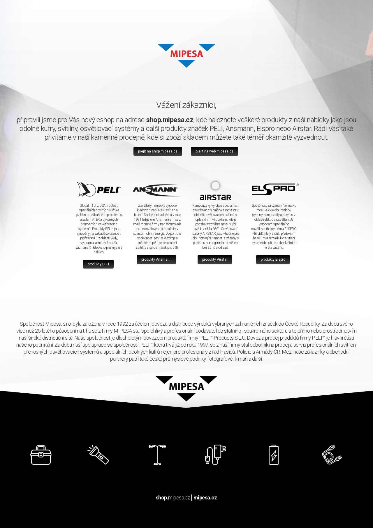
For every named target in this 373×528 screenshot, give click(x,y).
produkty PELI (98, 264)
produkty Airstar (215, 259)
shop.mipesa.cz (169, 120)
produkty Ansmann (156, 259)
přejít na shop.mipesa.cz (157, 151)
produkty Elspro (273, 259)
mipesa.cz (173, 497)
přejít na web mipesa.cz (214, 151)
